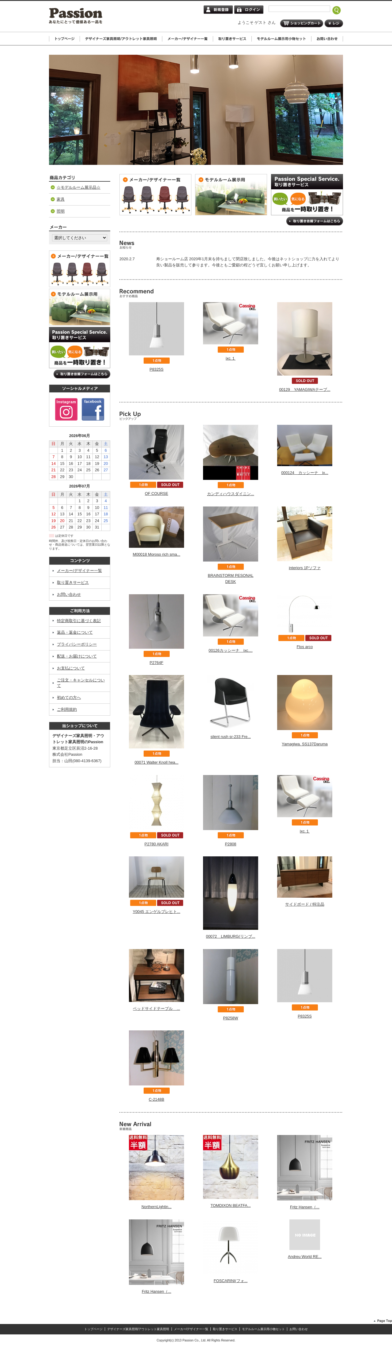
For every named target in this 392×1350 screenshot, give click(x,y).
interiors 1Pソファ (305, 568)
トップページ (93, 1329)
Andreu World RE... (305, 1256)
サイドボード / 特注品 (304, 904)
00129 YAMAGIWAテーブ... (304, 389)
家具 (61, 199)
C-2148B (156, 1099)
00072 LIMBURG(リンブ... (230, 936)
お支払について (71, 668)
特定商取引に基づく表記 (79, 620)
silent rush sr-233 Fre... (230, 736)
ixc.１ (231, 358)
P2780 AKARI (156, 844)
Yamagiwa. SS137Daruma (305, 744)
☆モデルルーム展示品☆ (78, 187)
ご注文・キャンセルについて (81, 683)
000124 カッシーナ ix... (304, 472)
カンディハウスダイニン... (230, 493)
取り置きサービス (73, 582)
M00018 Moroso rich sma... (156, 554)
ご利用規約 (67, 709)
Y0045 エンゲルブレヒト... (156, 911)
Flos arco (305, 646)
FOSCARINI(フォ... (231, 1280)
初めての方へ (69, 697)
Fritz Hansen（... (304, 1207)
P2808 (230, 844)
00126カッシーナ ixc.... (230, 650)
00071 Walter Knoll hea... (156, 762)
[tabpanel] (196, 110)
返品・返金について (75, 632)
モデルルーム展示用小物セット (263, 1329)
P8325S (156, 369)
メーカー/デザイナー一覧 (79, 570)
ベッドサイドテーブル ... (156, 1008)
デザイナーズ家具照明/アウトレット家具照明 (138, 1329)
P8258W (230, 1018)
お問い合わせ (69, 594)
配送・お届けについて (77, 656)
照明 (61, 211)
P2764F (157, 662)
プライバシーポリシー (77, 644)
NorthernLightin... (156, 1206)
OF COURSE (156, 493)
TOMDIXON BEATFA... (230, 1205)
